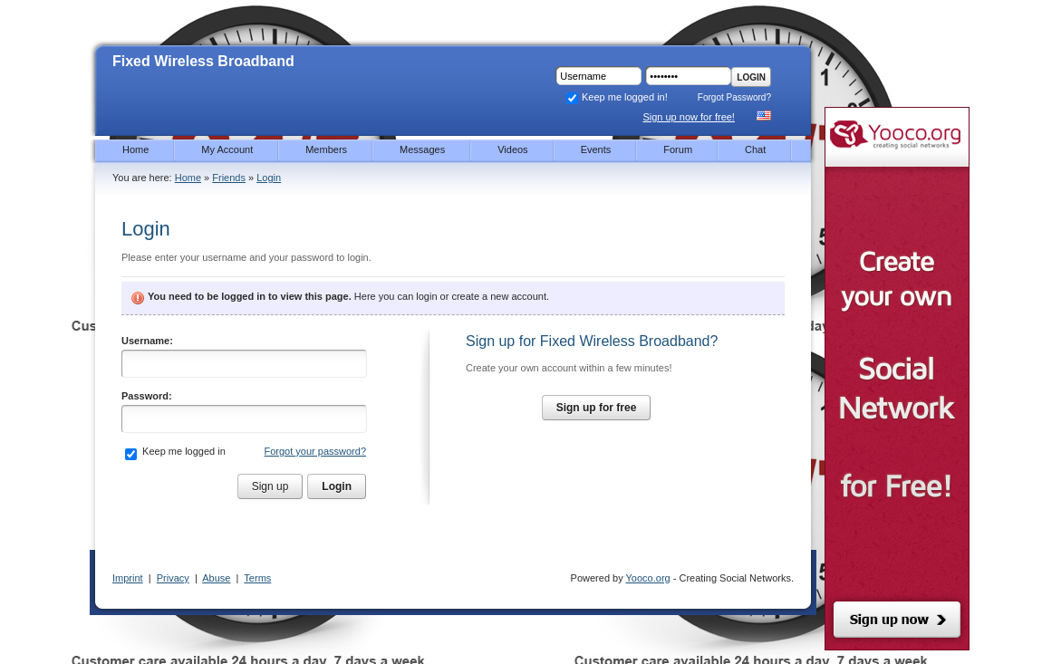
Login (751, 77)
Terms (257, 578)
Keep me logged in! (616, 96)
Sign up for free (596, 407)
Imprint (127, 578)
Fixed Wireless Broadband (203, 61)
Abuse (216, 578)
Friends (229, 177)
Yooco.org (648, 578)
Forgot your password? (316, 451)
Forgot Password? (734, 97)
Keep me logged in (183, 451)
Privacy (173, 578)
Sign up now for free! (688, 116)
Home (188, 177)
